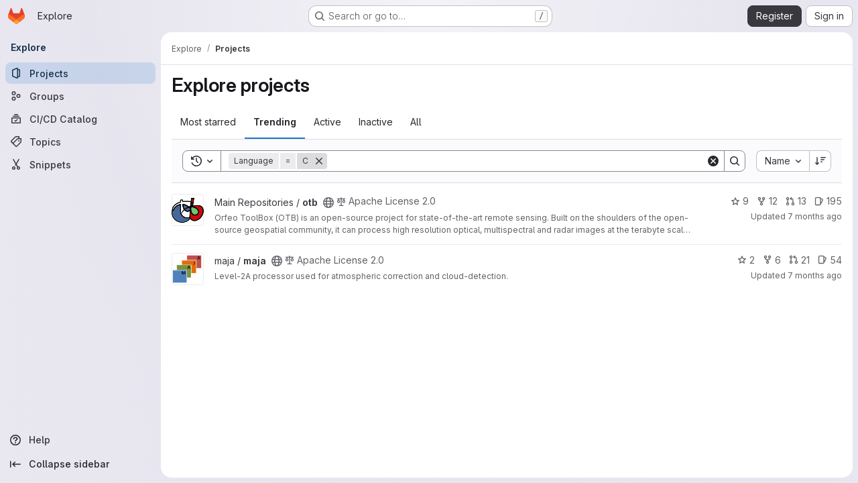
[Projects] (80, 73)
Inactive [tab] (376, 121)
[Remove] (319, 161)
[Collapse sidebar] (80, 464)
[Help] (80, 440)
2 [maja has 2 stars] (746, 260)
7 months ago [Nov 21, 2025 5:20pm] (815, 216)
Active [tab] (327, 121)
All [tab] (416, 121)
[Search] (516, 161)
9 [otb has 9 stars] (740, 201)
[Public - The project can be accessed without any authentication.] (328, 202)
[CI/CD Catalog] (80, 118)
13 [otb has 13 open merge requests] (796, 201)
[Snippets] (80, 164)
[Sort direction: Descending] (820, 161)
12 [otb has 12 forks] (767, 201)
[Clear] (713, 161)
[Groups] (80, 96)
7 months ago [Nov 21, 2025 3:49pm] (815, 275)
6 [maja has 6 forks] (772, 260)
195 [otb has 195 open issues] (828, 201)
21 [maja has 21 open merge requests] (799, 260)
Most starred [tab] (208, 121)
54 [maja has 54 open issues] (830, 260)
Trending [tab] (274, 121)
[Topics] (80, 141)
